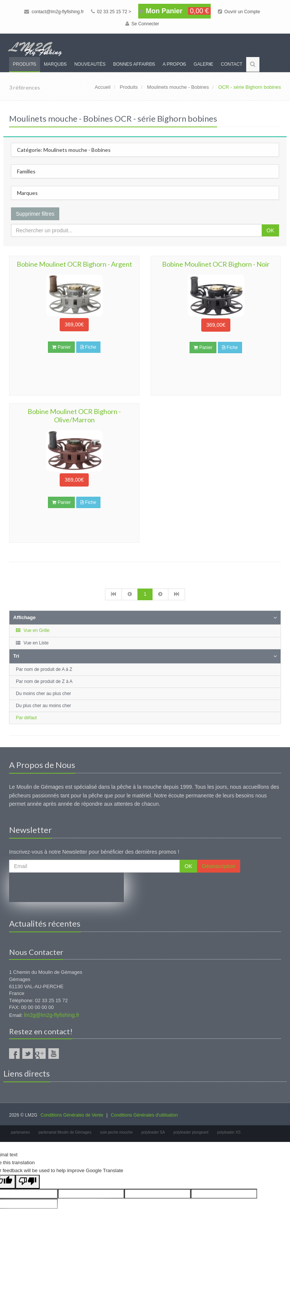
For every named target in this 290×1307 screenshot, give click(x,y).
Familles (26, 171)
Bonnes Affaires (134, 64)
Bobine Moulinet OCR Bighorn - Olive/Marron (74, 415)
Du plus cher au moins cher (43, 705)
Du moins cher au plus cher (43, 693)
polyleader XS (229, 1132)
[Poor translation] (27, 1182)
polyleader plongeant (190, 1132)
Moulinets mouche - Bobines (178, 87)
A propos (174, 64)
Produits (24, 64)
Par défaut (26, 717)
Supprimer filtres (35, 214)
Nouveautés (90, 64)
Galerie (203, 64)
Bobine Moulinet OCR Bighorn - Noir (216, 264)
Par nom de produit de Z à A (44, 681)
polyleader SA (153, 1132)
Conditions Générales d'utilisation (144, 1115)
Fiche (88, 347)
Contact (231, 64)
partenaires (20, 1132)
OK (270, 230)
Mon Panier (174, 11)
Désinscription (218, 866)
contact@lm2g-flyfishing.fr (54, 11)
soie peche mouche (116, 1132)
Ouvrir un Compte (239, 11)
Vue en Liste (32, 643)
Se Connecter (142, 23)
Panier (61, 347)
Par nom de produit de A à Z (44, 669)
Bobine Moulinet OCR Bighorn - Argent (74, 264)
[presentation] (66, 887)
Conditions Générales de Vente (71, 1115)
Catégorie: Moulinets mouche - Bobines (64, 150)
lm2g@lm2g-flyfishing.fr (51, 1015)
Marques (55, 64)
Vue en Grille (32, 630)
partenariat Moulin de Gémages (65, 1132)
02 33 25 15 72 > (111, 11)
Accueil (103, 87)
